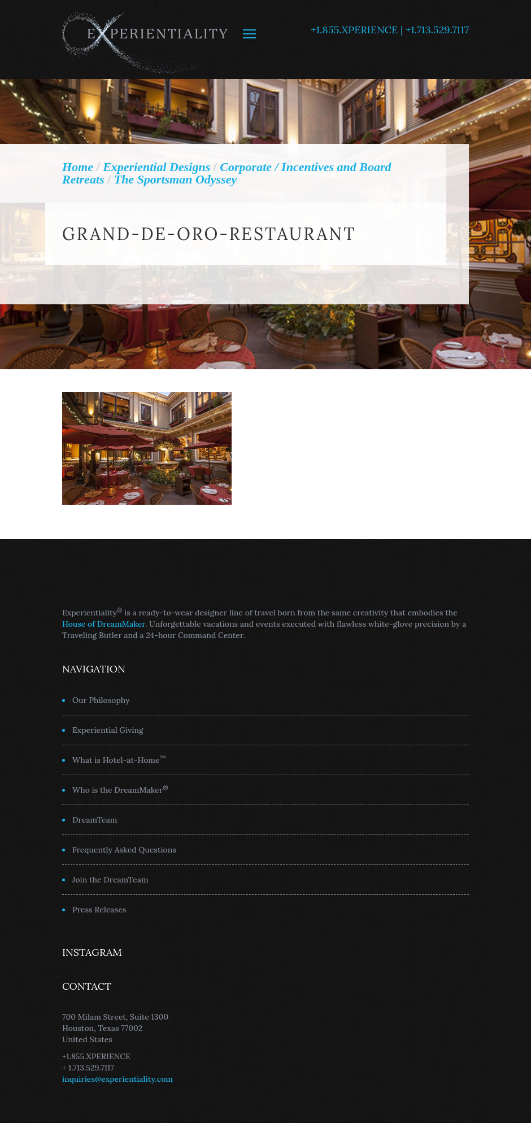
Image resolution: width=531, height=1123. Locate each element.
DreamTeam (94, 820)
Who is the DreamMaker (120, 789)
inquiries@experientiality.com (117, 1079)
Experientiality (145, 39)
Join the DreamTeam (110, 880)
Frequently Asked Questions (124, 850)
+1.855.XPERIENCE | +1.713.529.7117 (390, 29)
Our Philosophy (101, 700)
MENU (249, 34)
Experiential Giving (107, 730)
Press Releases (99, 909)
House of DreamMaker (103, 624)
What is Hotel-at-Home (119, 759)
